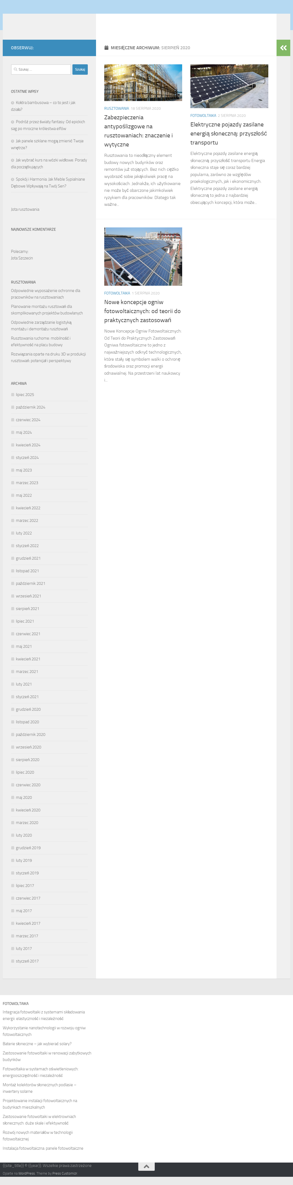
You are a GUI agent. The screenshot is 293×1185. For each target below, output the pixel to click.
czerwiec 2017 (28, 906)
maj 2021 (24, 654)
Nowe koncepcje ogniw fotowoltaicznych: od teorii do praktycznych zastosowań (142, 319)
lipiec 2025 (25, 402)
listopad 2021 (27, 579)
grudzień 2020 (28, 717)
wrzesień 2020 (28, 755)
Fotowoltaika (203, 124)
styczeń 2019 (27, 881)
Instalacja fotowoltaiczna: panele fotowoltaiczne (43, 1156)
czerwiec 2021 (28, 642)
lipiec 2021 (25, 629)
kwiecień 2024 (28, 453)
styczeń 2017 (27, 969)
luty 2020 (24, 843)
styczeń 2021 (27, 705)
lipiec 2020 (25, 780)
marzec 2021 (27, 679)
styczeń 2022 (27, 553)
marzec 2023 (27, 491)
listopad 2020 (27, 730)
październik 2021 (30, 591)
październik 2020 (30, 742)
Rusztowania (116, 116)
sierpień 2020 (27, 767)
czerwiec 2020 (28, 793)
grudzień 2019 (28, 856)
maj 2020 (24, 805)
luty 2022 (24, 541)
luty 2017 (24, 956)
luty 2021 (24, 692)
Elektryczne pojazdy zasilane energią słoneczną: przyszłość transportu (228, 141)
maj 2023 (24, 478)
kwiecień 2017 (28, 931)
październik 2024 (30, 415)
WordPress (26, 1182)
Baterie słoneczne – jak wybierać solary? (37, 1052)
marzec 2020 (27, 830)
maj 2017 (24, 919)
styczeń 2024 (27, 465)
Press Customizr (64, 1182)
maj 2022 (24, 503)
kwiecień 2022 (28, 516)
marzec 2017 (27, 944)
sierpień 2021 (27, 616)
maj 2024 (24, 440)
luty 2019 (24, 868)
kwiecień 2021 (28, 667)
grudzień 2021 (28, 566)
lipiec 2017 (25, 893)
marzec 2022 (27, 528)
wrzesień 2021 (28, 604)
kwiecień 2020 (28, 818)
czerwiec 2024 (28, 428)
